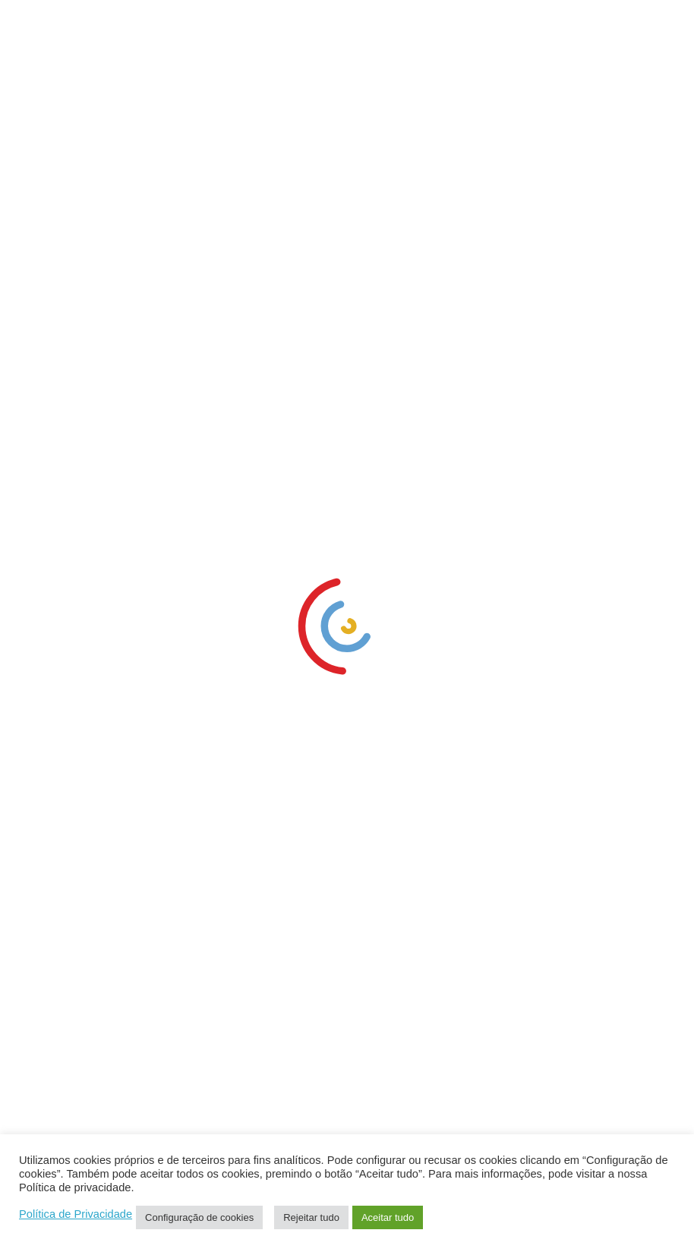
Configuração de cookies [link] (199, 1217)
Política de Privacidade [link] (75, 1214)
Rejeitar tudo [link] (311, 1217)
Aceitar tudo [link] (387, 1217)
